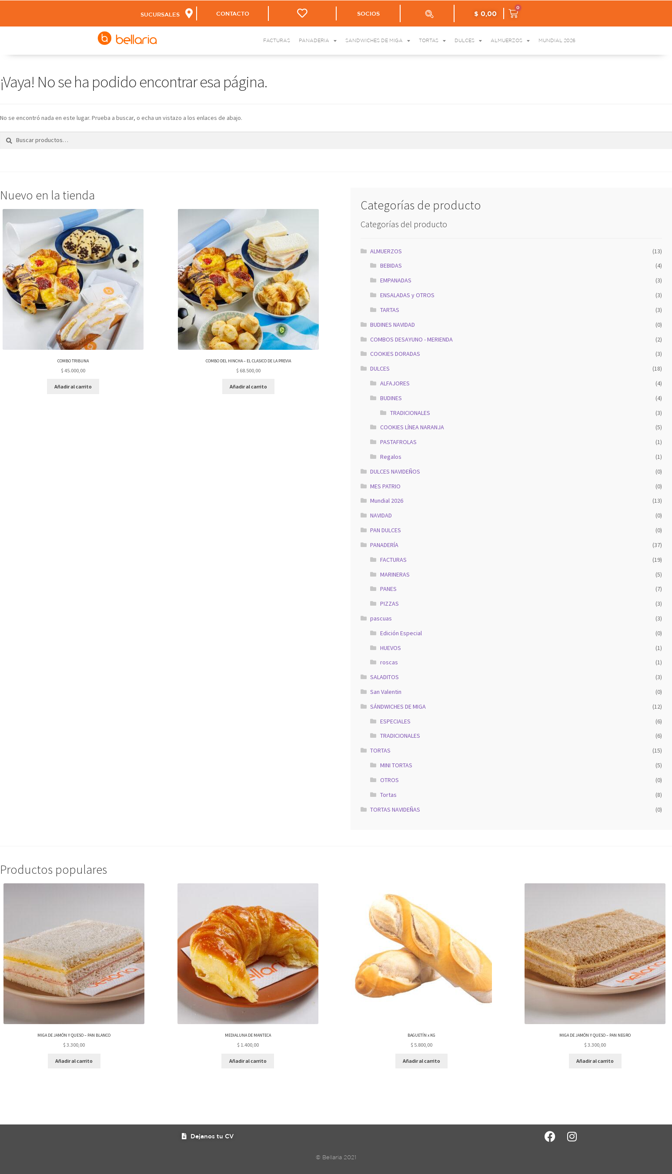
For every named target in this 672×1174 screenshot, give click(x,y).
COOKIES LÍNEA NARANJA (412, 427)
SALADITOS (384, 677)
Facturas (276, 40)
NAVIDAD (381, 515)
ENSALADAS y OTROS (407, 295)
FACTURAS (393, 560)
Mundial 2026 (556, 40)
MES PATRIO (385, 486)
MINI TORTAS (396, 765)
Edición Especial (401, 633)
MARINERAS (395, 574)
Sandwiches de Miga (377, 40)
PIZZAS (389, 603)
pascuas (381, 618)
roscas (389, 662)
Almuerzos (510, 40)
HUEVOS (390, 648)
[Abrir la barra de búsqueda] (429, 14)
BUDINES (391, 398)
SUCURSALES (160, 14)
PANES (388, 589)
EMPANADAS (395, 280)
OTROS (389, 780)
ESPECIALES (395, 721)
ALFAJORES (395, 383)
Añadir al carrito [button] (73, 386)
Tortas (432, 40)
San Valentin (385, 692)
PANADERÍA (384, 545)
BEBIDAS (391, 265)
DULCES (380, 368)
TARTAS (389, 310)
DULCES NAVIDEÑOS (395, 471)
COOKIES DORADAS (395, 354)
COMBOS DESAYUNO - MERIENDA (411, 339)
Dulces (468, 40)
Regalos (390, 457)
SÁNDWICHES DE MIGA (398, 706)
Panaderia (318, 40)
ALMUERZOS (386, 251)
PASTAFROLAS (398, 442)
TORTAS (380, 750)
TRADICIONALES (410, 413)
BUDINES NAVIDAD (392, 324)
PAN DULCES (385, 530)
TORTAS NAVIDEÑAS (395, 809)
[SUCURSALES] (189, 13)
